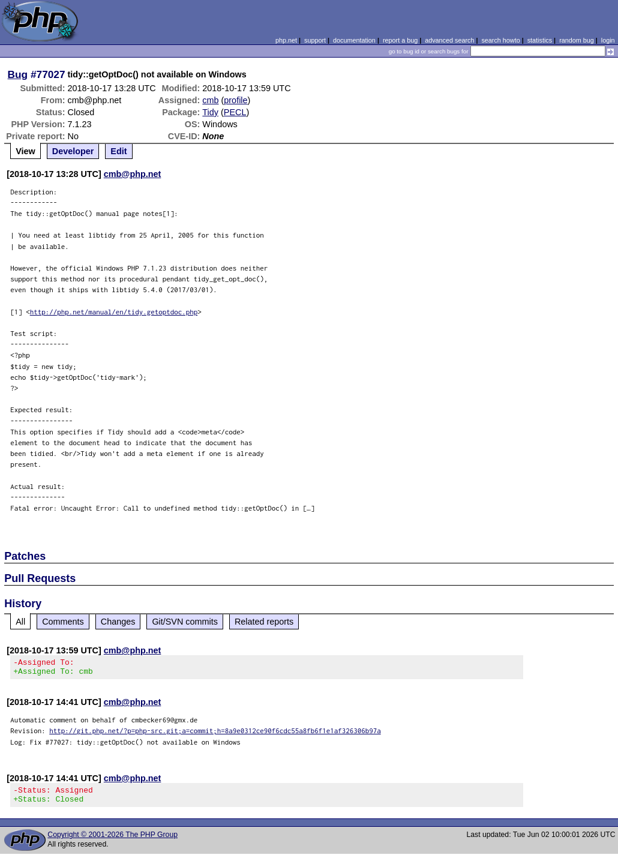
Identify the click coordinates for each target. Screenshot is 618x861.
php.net (286, 40)
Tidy (210, 112)
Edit (118, 151)
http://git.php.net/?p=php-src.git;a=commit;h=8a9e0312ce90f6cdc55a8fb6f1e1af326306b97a (215, 734)
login (608, 40)
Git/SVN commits (185, 621)
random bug (576, 40)
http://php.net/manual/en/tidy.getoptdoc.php (114, 312)
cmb (210, 100)
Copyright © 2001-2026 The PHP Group (112, 842)
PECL (235, 112)
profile (235, 100)
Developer (73, 151)
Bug (18, 74)
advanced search (449, 40)
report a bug (400, 40)
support (315, 40)
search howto (500, 40)
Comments (63, 621)
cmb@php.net (132, 174)
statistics (539, 40)
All (20, 621)
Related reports (264, 621)
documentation (354, 40)
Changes (118, 621)
